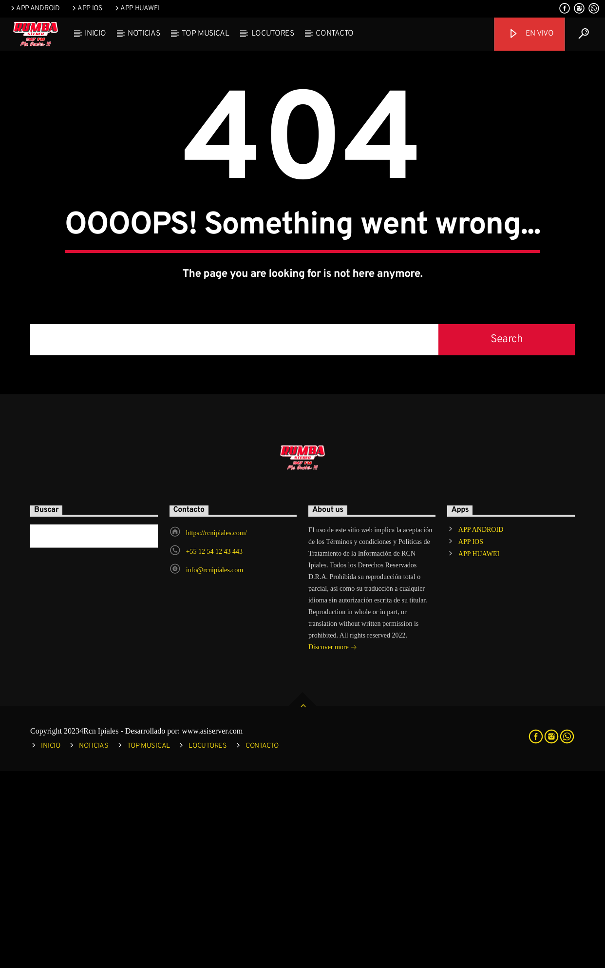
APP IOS (87, 8)
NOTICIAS (144, 34)
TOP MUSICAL (205, 34)
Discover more (332, 845)
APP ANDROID (34, 8)
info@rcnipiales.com (214, 767)
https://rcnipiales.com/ (216, 730)
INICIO (95, 34)
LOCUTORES (272, 34)
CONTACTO (334, 34)
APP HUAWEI (136, 8)
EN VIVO (531, 33)
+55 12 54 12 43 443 (214, 748)
